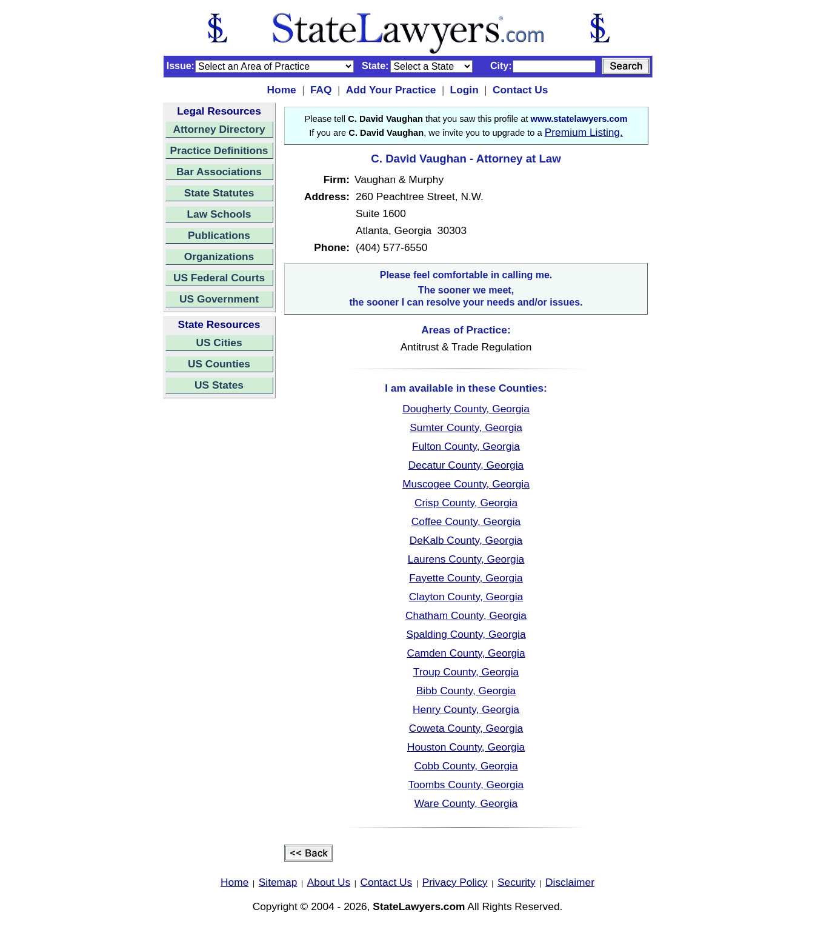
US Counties (219, 364)
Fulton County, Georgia (466, 446)
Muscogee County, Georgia (466, 484)
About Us (328, 882)
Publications (219, 235)
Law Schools (219, 214)
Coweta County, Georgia (466, 728)
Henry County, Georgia (466, 709)
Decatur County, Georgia (466, 465)
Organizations (219, 256)
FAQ (321, 90)
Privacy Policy (455, 882)
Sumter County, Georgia (466, 427)
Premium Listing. (584, 132)
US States (219, 385)
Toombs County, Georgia (466, 784)
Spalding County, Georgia (465, 634)
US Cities (219, 342)
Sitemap (278, 882)
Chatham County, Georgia (466, 615)
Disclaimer (569, 882)
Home (281, 90)
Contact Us (520, 90)
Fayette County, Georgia (466, 578)
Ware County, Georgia (465, 803)
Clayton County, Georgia (466, 597)
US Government (219, 299)
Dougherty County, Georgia (466, 409)
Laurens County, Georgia (466, 559)
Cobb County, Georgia (465, 766)
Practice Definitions (219, 150)
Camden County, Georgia (466, 653)
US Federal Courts (219, 278)
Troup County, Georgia (466, 672)
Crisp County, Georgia (465, 503)
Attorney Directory (219, 129)
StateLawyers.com (419, 906)
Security (516, 882)
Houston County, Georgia (466, 747)
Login (464, 90)
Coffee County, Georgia (466, 521)
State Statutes (219, 193)
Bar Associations (219, 172)
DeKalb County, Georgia (466, 540)
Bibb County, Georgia (466, 690)
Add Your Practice (391, 90)
